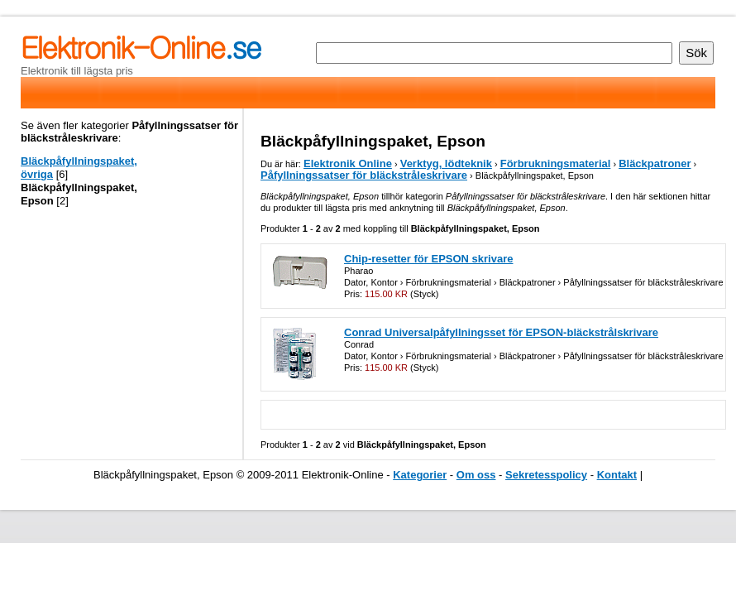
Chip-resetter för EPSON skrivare (428, 258)
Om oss (476, 475)
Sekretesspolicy (546, 475)
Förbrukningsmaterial (555, 163)
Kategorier (420, 475)
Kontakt (617, 475)
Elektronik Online (347, 163)
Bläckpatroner (655, 163)
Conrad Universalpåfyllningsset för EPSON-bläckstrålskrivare (501, 332)
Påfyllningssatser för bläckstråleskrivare (363, 175)
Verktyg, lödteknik (446, 163)
